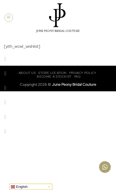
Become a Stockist (54, 76)
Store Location (52, 73)
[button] (8, 17)
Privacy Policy (82, 73)
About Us (27, 73)
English (19, 187)
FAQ (77, 76)
